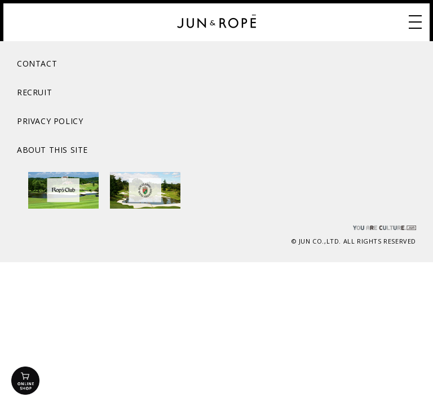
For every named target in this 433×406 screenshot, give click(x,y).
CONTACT (37, 63)
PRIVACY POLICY (50, 121)
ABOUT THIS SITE (52, 149)
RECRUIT (34, 92)
